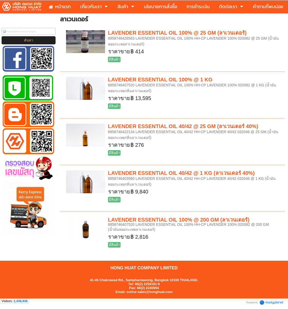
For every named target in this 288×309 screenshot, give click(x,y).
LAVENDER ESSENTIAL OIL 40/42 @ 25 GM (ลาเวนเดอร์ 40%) (183, 126)
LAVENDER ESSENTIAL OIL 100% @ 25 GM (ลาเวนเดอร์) (177, 33)
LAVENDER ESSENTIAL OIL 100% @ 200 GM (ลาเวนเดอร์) (178, 220)
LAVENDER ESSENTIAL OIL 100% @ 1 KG (160, 79)
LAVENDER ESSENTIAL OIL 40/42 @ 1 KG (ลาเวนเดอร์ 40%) (181, 173)
